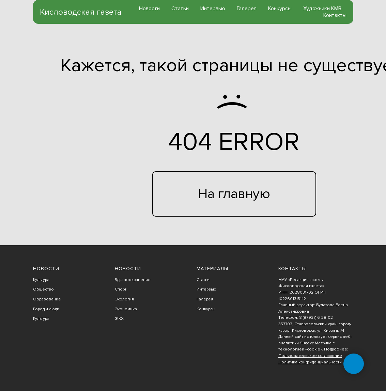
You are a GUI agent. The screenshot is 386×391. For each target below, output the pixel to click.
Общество (43, 289)
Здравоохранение (133, 279)
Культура (41, 279)
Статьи (180, 8)
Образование (47, 299)
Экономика (126, 309)
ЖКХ (119, 318)
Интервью (212, 8)
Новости (149, 8)
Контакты (334, 15)
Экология (124, 299)
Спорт (120, 289)
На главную (234, 194)
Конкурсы (280, 8)
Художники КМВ (322, 8)
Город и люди (46, 309)
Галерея (247, 8)
